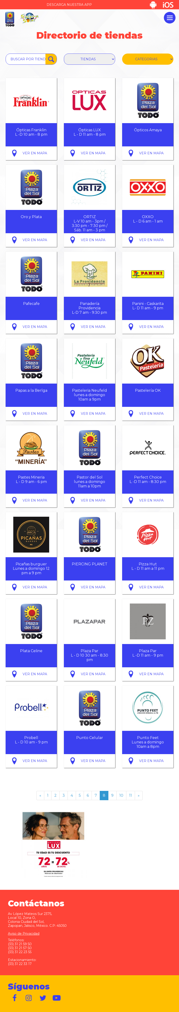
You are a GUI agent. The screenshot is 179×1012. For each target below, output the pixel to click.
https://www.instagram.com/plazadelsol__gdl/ (29, 998)
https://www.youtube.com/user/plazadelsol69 (57, 998)
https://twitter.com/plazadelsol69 (43, 998)
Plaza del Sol (9, 19)
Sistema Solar (29, 18)
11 (130, 795)
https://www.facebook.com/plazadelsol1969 (15, 998)
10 (121, 795)
